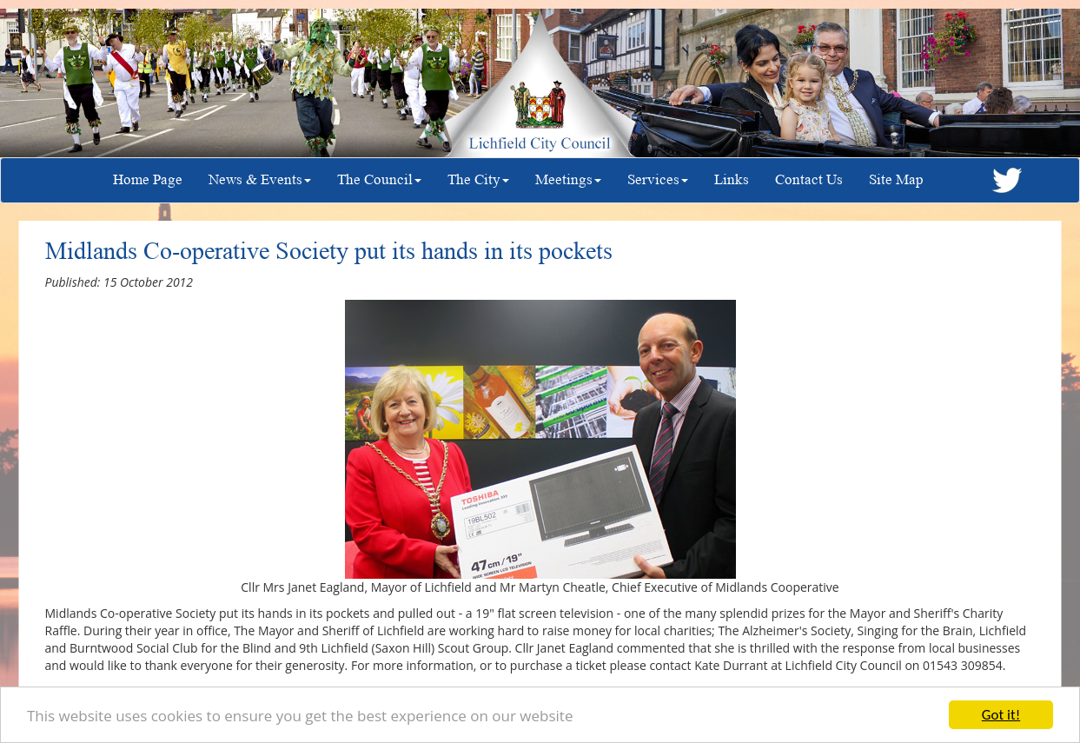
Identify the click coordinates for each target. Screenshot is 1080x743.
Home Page (147, 179)
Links (731, 179)
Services (657, 179)
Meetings (568, 179)
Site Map (896, 179)
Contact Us (809, 179)
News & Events (260, 179)
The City (478, 179)
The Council (379, 179)
